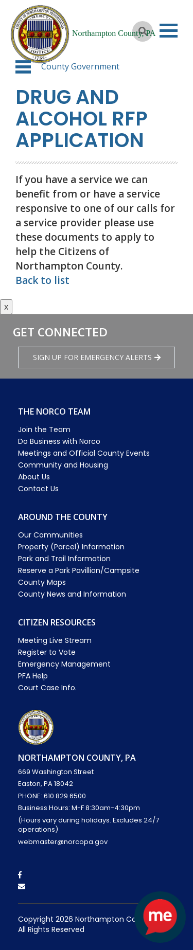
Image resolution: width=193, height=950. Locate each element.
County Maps (42, 582)
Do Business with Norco (59, 441)
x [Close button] (6, 306)
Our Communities (50, 535)
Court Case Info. (47, 688)
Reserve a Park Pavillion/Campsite (78, 570)
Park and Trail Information (64, 558)
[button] (23, 67)
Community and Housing (63, 465)
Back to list (42, 280)
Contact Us (38, 488)
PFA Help (33, 676)
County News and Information (72, 594)
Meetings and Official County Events (84, 453)
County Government (80, 66)
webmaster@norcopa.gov (63, 842)
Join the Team (44, 429)
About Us (34, 477)
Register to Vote (47, 652)
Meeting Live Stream (55, 640)
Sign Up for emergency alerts (97, 357)
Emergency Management (64, 664)
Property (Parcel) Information (71, 547)
